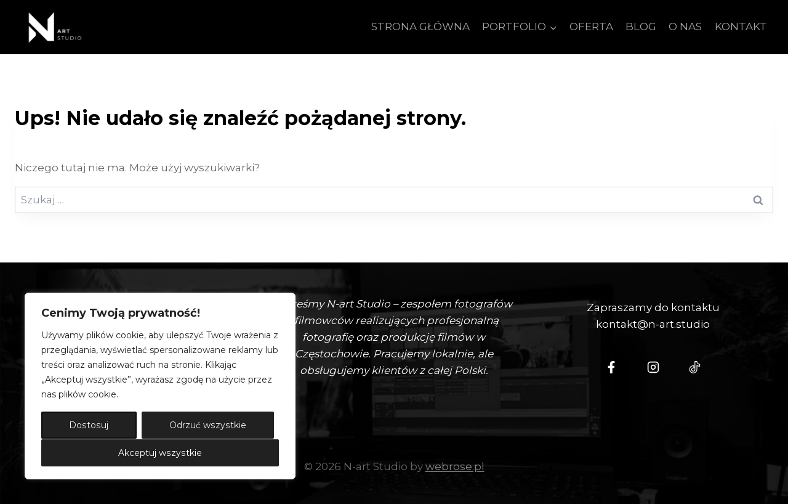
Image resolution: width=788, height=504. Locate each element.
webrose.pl (454, 466)
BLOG (640, 26)
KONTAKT (741, 26)
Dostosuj (89, 425)
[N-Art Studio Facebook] (611, 367)
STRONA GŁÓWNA (420, 26)
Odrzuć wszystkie (208, 425)
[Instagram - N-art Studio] (653, 367)
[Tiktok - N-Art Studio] (695, 367)
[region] (160, 386)
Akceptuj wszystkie (160, 452)
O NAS (685, 26)
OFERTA (591, 26)
